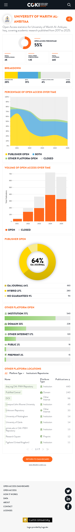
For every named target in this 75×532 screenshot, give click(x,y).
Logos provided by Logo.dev (37, 527)
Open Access (10, 490)
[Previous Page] (32, 449)
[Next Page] (43, 449)
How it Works (10, 494)
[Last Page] (47, 449)
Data (5, 498)
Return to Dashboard (37, 459)
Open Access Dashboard (16, 486)
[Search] (69, 5)
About (6, 502)
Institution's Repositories (37, 373)
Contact (7, 506)
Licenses (7, 510)
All (6, 373)
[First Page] (27, 449)
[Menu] (6, 5)
